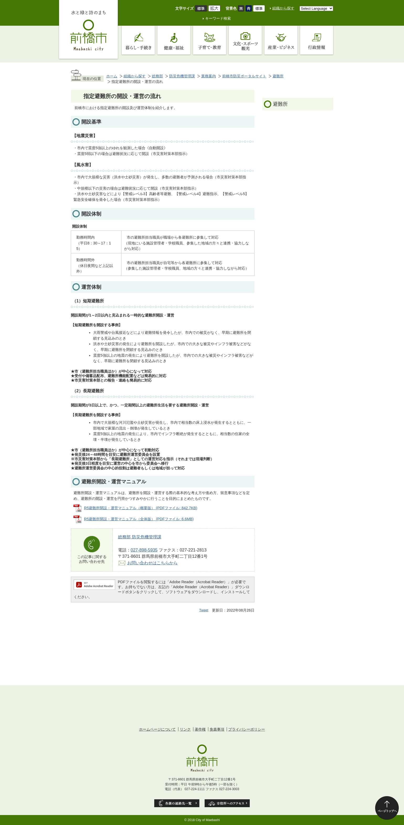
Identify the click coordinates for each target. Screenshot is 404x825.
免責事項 (217, 729)
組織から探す (283, 8)
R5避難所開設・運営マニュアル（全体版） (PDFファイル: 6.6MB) (139, 519)
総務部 (157, 76)
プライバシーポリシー (246, 729)
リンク (185, 729)
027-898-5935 (144, 550)
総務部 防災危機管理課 (139, 536)
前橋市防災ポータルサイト (244, 76)
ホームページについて (157, 729)
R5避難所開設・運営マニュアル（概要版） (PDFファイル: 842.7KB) (140, 508)
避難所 (278, 76)
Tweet (203, 610)
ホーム (111, 76)
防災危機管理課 (182, 76)
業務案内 (208, 76)
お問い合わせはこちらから (152, 562)
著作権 (200, 729)
